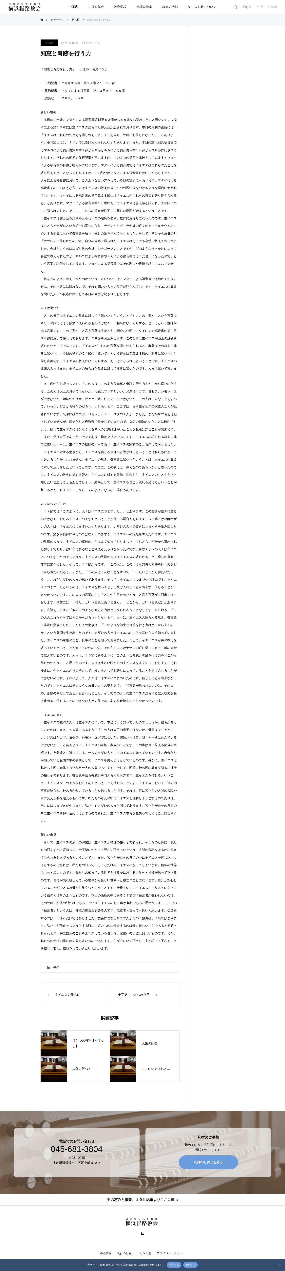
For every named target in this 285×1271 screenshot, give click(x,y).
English (248, 6)
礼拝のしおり (125, 1253)
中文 (260, 6)
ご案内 (73, 6)
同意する (174, 1264)
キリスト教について (202, 6)
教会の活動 (170, 6)
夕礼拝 (49, 42)
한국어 (272, 6)
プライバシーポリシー (171, 1253)
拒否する (190, 1264)
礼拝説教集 (144, 6)
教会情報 (105, 1253)
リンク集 (145, 1253)
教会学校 (120, 6)
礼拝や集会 (96, 6)
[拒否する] (280, 1265)
